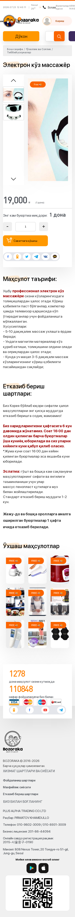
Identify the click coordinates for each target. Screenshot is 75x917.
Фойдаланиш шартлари (19, 780)
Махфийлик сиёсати (17, 787)
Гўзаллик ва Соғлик (38, 49)
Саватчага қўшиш (22, 240)
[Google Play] (32, 868)
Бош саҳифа (15, 49)
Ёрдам (49, 7)
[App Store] (43, 868)
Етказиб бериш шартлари (20, 794)
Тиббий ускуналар (19, 52)
